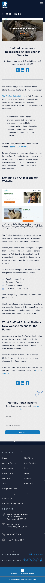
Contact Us (7, 499)
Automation (7, 468)
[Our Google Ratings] (36, 554)
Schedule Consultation (12, 504)
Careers (27, 478)
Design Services (9, 489)
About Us (28, 483)
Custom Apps (8, 473)
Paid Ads (6, 478)
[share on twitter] (18, 70)
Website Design (9, 463)
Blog (26, 468)
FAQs (26, 473)
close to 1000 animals (18, 147)
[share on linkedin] (22, 70)
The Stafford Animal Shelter (13, 96)
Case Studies (30, 463)
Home (5, 458)
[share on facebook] (27, 70)
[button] (41, 3)
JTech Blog (13, 14)
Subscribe (22, 432)
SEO (4, 483)
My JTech (28, 458)
